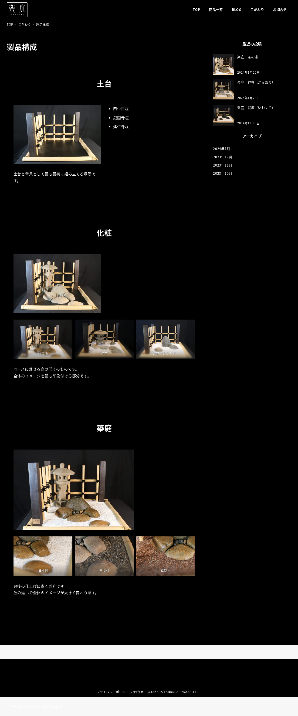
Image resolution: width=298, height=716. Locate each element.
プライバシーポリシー (113, 691)
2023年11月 (222, 165)
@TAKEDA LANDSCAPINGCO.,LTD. (174, 691)
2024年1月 (221, 148)
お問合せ (137, 691)
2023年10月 (222, 173)
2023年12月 (222, 157)
